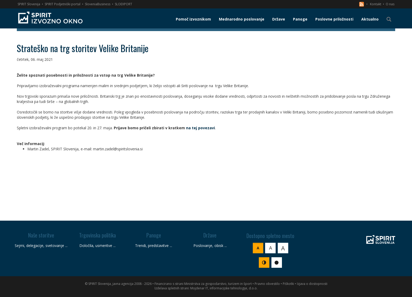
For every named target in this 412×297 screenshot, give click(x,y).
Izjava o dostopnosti (312, 283)
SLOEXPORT (123, 4)
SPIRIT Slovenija (29, 4)
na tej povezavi (200, 127)
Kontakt (375, 4)
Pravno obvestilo (267, 283)
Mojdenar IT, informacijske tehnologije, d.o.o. (224, 288)
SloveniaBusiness (97, 4)
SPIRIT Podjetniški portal (62, 4)
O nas (390, 4)
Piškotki (288, 283)
